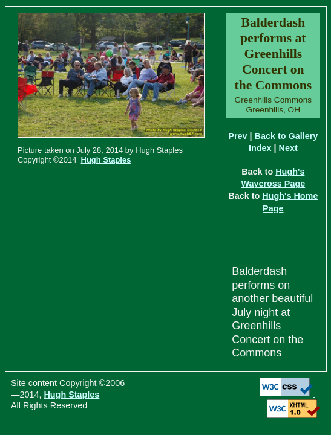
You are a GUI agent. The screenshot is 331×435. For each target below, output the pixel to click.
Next (288, 148)
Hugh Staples (106, 159)
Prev (237, 136)
